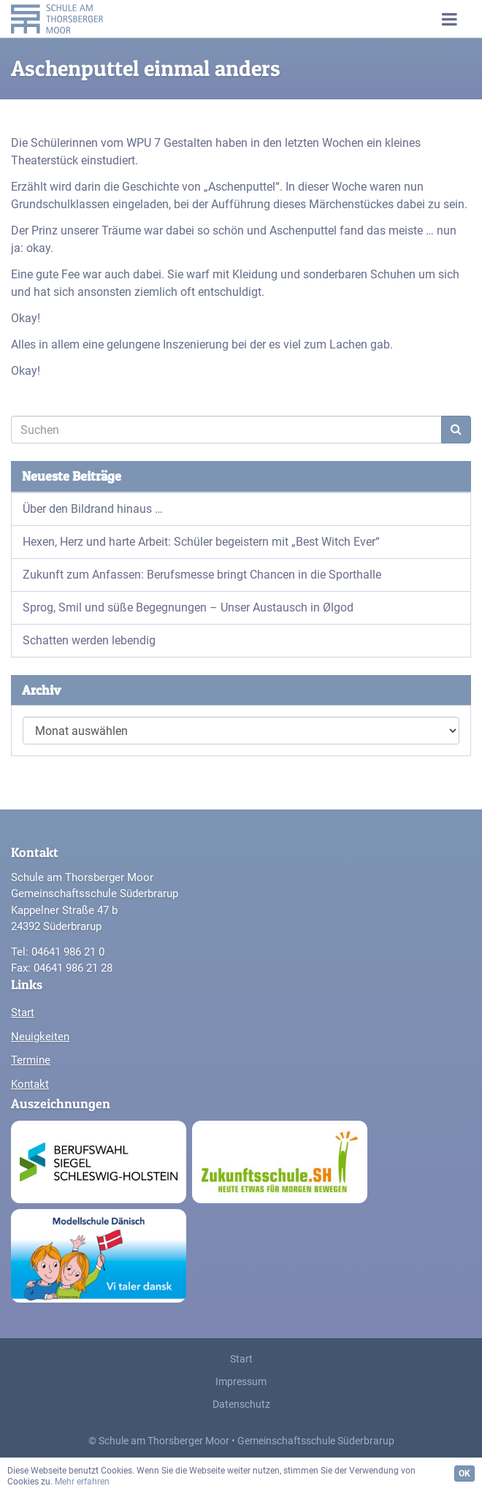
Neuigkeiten (40, 1036)
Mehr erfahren (82, 1481)
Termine (30, 1060)
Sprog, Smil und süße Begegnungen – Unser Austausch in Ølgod (188, 607)
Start (22, 1012)
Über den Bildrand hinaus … (93, 509)
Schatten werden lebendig (89, 640)
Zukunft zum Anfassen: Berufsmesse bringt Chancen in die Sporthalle (202, 575)
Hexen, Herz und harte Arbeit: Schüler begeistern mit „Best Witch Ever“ (201, 542)
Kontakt (30, 1084)
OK (464, 1473)
